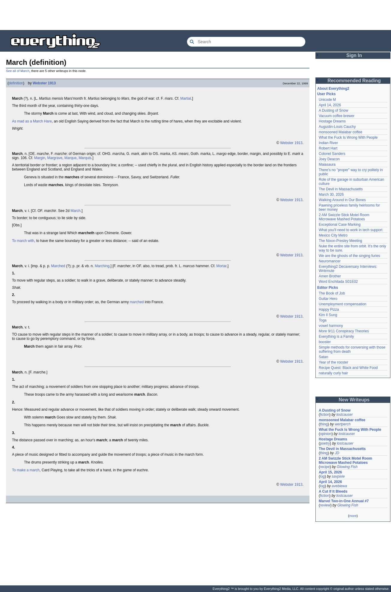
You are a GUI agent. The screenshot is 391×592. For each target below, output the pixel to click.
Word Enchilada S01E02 (338, 281)
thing (324, 424)
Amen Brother (330, 276)
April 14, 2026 (330, 105)
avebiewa (339, 486)
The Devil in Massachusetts (341, 189)
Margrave (54, 158)
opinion (326, 434)
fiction (324, 414)
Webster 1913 (44, 83)
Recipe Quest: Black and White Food (348, 368)
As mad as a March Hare (32, 121)
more (353, 516)
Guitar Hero (328, 299)
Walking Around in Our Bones (342, 200)
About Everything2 (333, 88)
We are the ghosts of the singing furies (349, 256)
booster (325, 342)
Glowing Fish (347, 467)
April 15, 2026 (330, 472)
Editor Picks (327, 287)
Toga (323, 320)
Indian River (328, 143)
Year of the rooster (333, 362)
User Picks (326, 94)
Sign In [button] (354, 55)
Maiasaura (327, 164)
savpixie (338, 476)
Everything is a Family (336, 336)
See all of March (17, 71)
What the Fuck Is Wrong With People (348, 137)
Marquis (85, 158)
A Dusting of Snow (333, 110)
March (75, 211)
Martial (185, 98)
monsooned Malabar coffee (340, 132)
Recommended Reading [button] (354, 80)
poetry (325, 443)
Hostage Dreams (332, 121)
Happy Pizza (329, 309)
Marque (70, 158)
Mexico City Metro (333, 235)
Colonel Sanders (332, 154)
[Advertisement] (195, 15)
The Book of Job (332, 293)
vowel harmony (331, 326)
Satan (323, 357)
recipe (325, 467)
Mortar (221, 266)
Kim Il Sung (328, 315)
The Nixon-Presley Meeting (340, 241)
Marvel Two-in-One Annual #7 (344, 501)
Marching (102, 266)
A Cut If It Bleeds (333, 491)
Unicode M (327, 100)
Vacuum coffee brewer (336, 116)
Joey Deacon (329, 159)
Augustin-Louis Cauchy (337, 127)
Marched (58, 266)
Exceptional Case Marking (339, 224)
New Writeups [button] (354, 399)
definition (16, 83)
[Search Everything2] (246, 42)
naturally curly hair (333, 373)
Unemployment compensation (342, 304)
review (325, 505)
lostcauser (344, 414)
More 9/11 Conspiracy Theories (344, 331)
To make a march (26, 470)
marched (137, 302)
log (322, 476)
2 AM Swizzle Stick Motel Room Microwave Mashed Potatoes (344, 217)
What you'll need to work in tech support (350, 230)
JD (337, 453)
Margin (39, 158)
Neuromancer (330, 261)
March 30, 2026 (331, 194)
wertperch (343, 424)
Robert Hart (328, 148)
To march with (23, 241)
